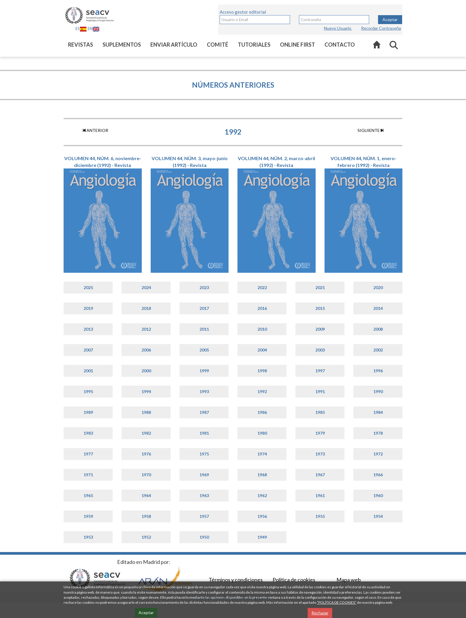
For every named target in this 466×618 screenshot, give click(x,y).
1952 (146, 537)
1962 (262, 495)
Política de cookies (294, 579)
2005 (204, 349)
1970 (146, 474)
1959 (88, 516)
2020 (378, 287)
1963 (204, 495)
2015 (320, 308)
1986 (262, 412)
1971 (88, 474)
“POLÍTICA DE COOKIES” (336, 602)
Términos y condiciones (236, 579)
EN (94, 28)
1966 (378, 474)
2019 (88, 308)
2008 (378, 329)
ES (81, 28)
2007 (88, 349)
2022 (262, 287)
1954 (378, 516)
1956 (262, 516)
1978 (378, 433)
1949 (262, 537)
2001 (88, 370)
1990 (378, 391)
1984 (378, 412)
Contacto (340, 44)
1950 (204, 537)
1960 (378, 495)
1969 (204, 474)
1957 (204, 516)
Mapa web (348, 579)
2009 (320, 329)
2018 (146, 308)
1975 (204, 453)
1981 (204, 433)
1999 (204, 370)
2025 (88, 287)
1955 (320, 516)
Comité (217, 44)
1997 (320, 370)
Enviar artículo (173, 44)
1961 (320, 495)
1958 (146, 516)
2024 (146, 287)
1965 (88, 495)
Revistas (80, 44)
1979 (320, 433)
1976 (146, 453)
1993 (204, 391)
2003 (320, 349)
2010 (262, 329)
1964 (146, 495)
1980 (262, 433)
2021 (320, 287)
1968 (262, 474)
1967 (320, 474)
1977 (88, 453)
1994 (146, 391)
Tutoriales (254, 44)
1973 (320, 453)
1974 (262, 453)
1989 (88, 412)
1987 (204, 412)
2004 (262, 349)
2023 (204, 287)
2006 (146, 349)
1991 (320, 391)
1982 (146, 433)
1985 (320, 412)
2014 (378, 308)
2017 (204, 308)
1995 (88, 391)
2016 (262, 308)
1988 (146, 412)
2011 (204, 329)
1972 (378, 453)
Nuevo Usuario (338, 28)
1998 (262, 370)
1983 (88, 433)
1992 (262, 391)
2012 (146, 329)
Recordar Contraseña (381, 28)
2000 (146, 370)
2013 (88, 329)
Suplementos (122, 44)
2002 (378, 349)
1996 (378, 370)
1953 (88, 537)
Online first (297, 44)
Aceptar (390, 19)
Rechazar (319, 612)
